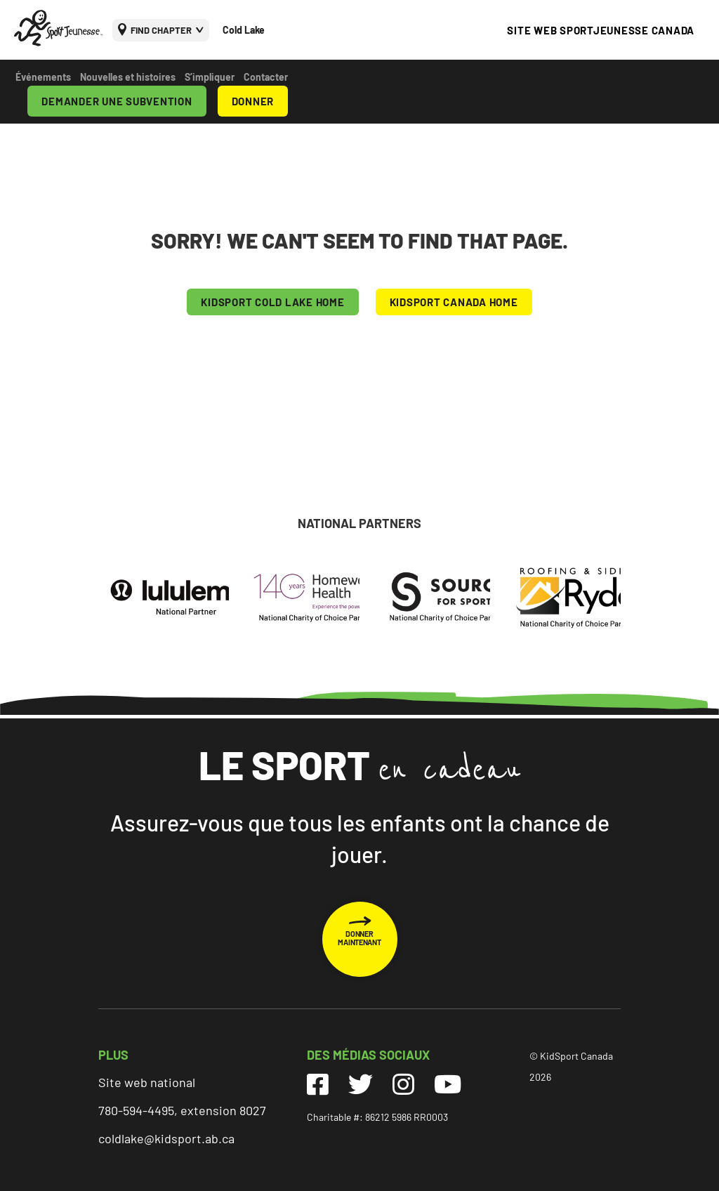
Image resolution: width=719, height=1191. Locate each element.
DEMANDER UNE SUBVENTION (116, 101)
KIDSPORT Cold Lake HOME (272, 302)
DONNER (253, 101)
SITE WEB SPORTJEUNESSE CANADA (600, 30)
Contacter (266, 77)
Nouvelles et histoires (128, 77)
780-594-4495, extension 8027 (182, 1110)
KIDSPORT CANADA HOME (454, 302)
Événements (43, 77)
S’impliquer (210, 77)
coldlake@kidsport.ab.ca (166, 1138)
